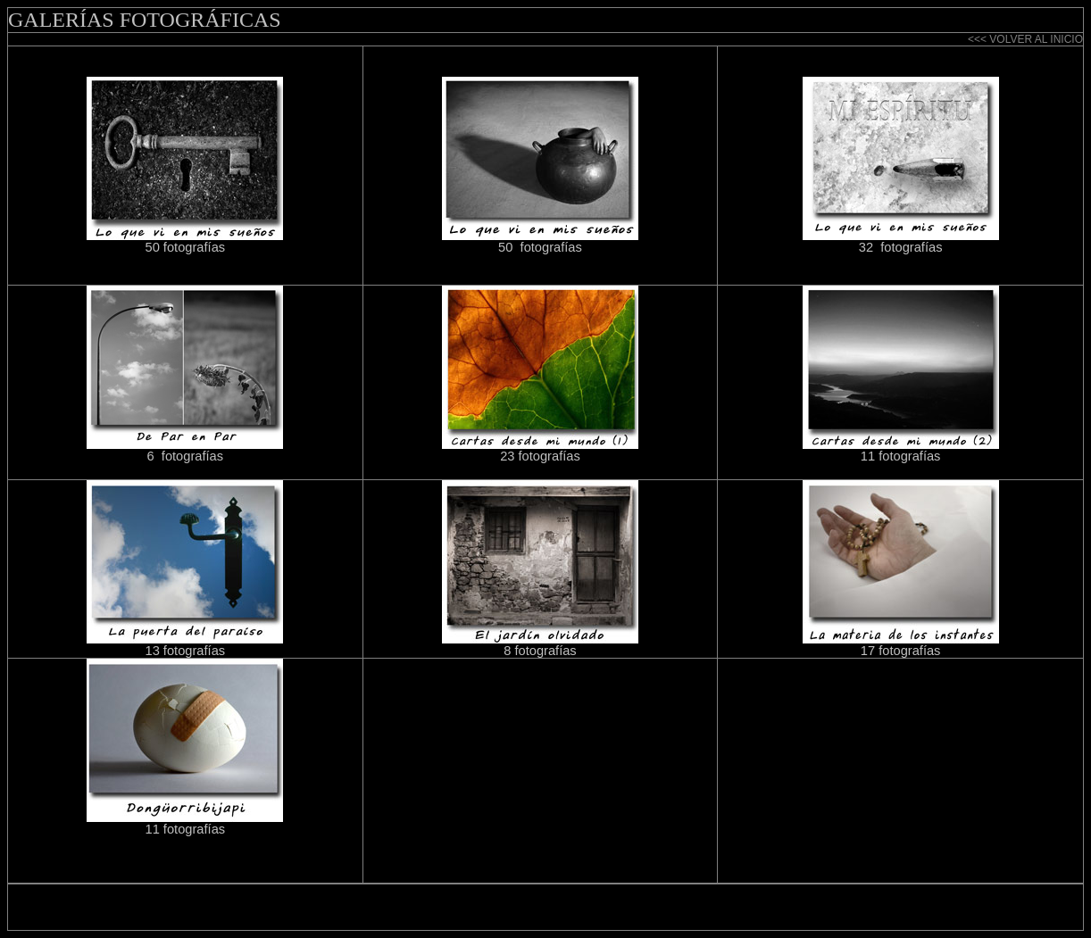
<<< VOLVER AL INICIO (1025, 39)
